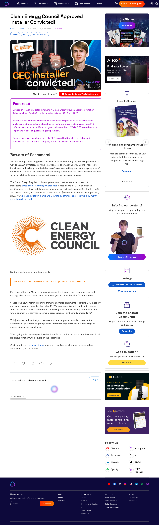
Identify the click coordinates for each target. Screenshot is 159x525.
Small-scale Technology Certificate (39, 185)
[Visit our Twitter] (120, 484)
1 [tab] (122, 181)
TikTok (135, 462)
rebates (15, 34)
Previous (108, 141)
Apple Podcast (136, 470)
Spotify (111, 469)
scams (24, 34)
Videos (60, 497)
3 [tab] (127, 181)
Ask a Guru (127, 362)
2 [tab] (124, 181)
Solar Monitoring (112, 507)
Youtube (112, 448)
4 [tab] (129, 181)
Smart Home (86, 510)
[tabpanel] (127, 138)
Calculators (133, 497)
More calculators (127, 291)
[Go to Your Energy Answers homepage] (6, 3)
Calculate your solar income (126, 284)
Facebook (113, 455)
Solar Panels (110, 497)
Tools (131, 494)
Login (95, 379)
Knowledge (86, 494)
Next (145, 141)
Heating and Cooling (89, 504)
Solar (83, 497)
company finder (36, 345)
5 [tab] (131, 181)
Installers (61, 501)
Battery (84, 501)
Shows (21, 29)
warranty (43, 34)
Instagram (137, 448)
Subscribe (127, 331)
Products (108, 494)
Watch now (126, 25)
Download (127, 171)
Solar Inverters (111, 501)
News (12, 29)
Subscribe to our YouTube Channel (80, 94)
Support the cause (127, 257)
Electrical (85, 514)
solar (34, 34)
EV (82, 507)
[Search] (156, 3)
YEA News (32, 29)
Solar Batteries (111, 504)
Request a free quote (132, 3)
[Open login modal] (152, 3)
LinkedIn (112, 462)
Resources (133, 501)
